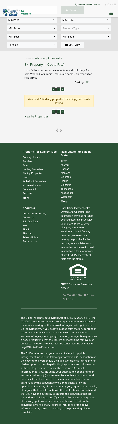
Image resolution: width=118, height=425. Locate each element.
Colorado (66, 177)
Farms (26, 165)
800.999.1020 (72, 295)
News (26, 225)
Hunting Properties (33, 169)
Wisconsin (66, 197)
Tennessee (67, 189)
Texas (64, 161)
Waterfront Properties (34, 181)
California (66, 185)
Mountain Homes (32, 185)
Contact (95, 4)
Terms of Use (30, 241)
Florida (64, 181)
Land (25, 177)
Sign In (26, 229)
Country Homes (31, 157)
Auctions (27, 193)
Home (27, 58)
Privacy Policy (30, 237)
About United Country (34, 213)
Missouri (65, 165)
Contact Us (29, 217)
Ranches (27, 161)
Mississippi (67, 193)
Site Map (27, 233)
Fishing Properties (32, 173)
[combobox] (32, 28)
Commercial (29, 189)
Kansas (65, 169)
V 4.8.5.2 (68, 299)
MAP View (72, 44)
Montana (65, 173)
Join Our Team (31, 221)
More (26, 197)
